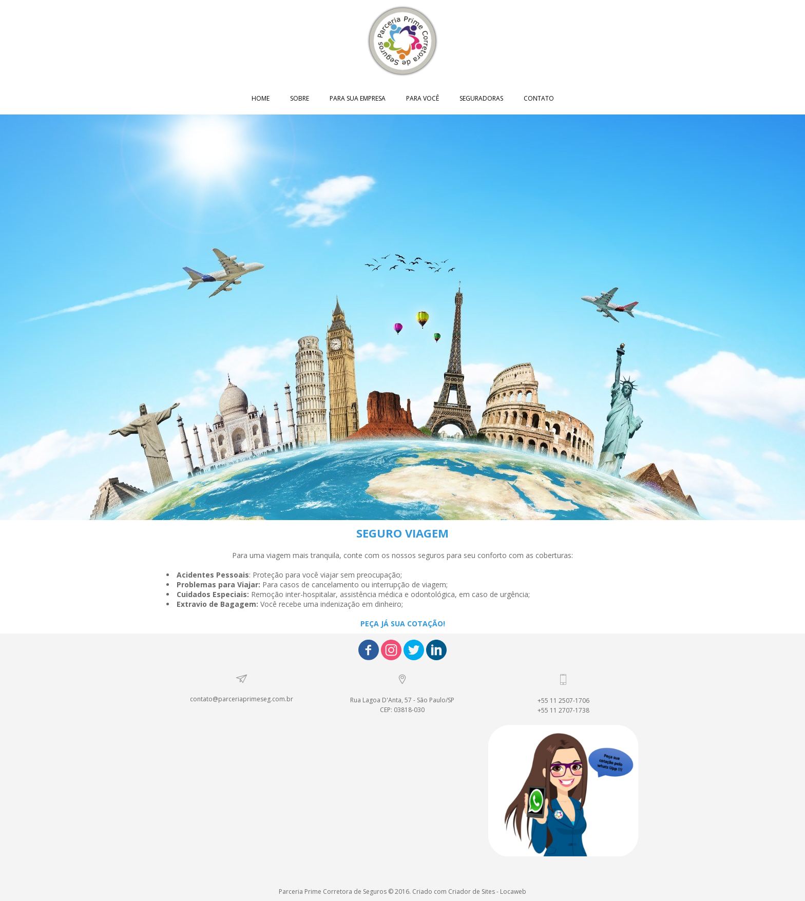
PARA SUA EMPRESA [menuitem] (358, 98)
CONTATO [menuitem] (539, 98)
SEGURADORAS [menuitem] (481, 98)
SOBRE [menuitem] (299, 98)
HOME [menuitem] (261, 98)
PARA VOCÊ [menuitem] (422, 98)
